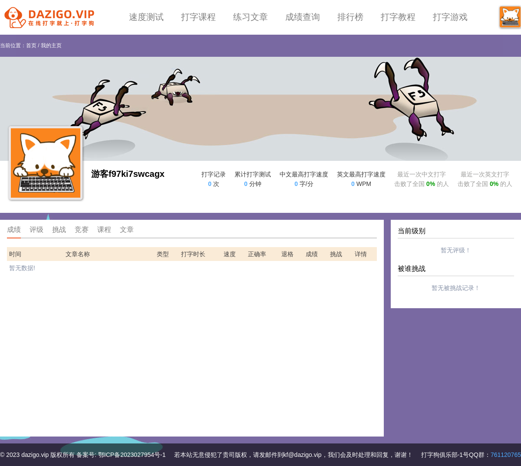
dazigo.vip (35, 454)
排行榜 (350, 17)
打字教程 (398, 17)
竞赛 (82, 229)
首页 (31, 45)
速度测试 (146, 17)
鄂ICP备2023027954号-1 (132, 454)
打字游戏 (450, 17)
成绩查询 (302, 17)
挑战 (59, 229)
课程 (104, 229)
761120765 (506, 454)
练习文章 (250, 17)
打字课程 (198, 17)
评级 (36, 229)
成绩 (14, 229)
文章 (127, 229)
